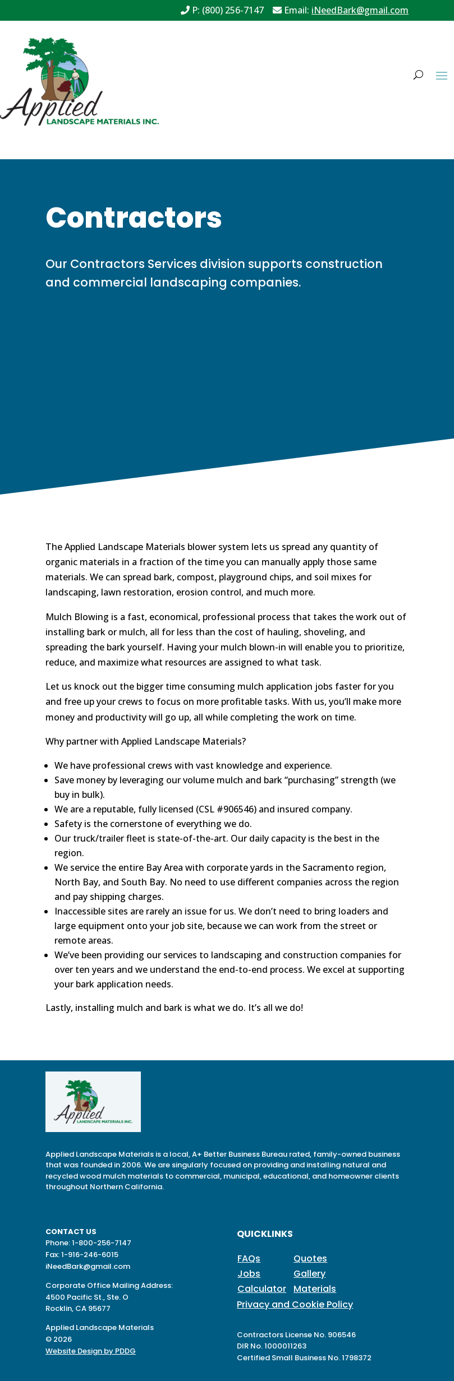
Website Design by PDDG (90, 1351)
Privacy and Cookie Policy (295, 1304)
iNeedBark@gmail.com (360, 10)
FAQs (248, 1258)
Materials (315, 1288)
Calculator (261, 1288)
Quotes (310, 1258)
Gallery (309, 1273)
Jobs (248, 1273)
